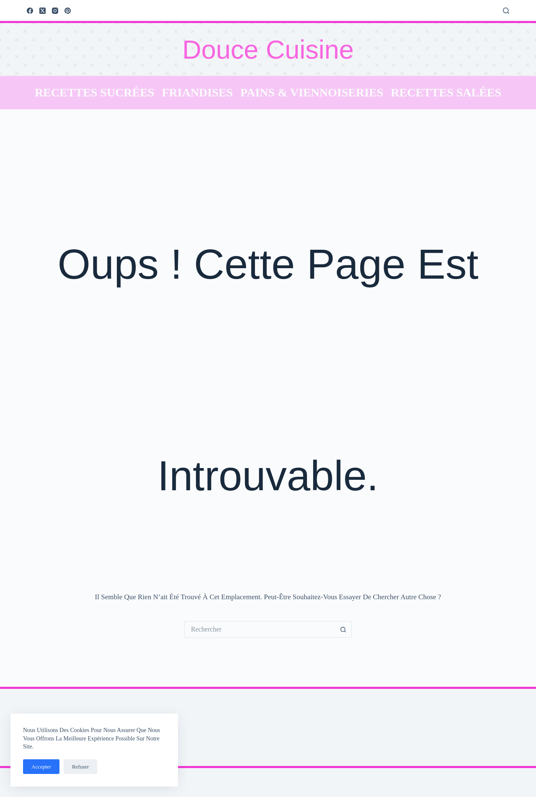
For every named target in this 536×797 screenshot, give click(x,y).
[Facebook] (30, 11)
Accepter (41, 766)
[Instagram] (55, 11)
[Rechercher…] (259, 629)
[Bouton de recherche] (343, 629)
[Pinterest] (67, 11)
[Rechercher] (506, 11)
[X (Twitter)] (42, 11)
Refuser (80, 766)
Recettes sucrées (95, 92)
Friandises (197, 92)
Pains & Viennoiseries (311, 92)
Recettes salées (446, 92)
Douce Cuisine (268, 49)
